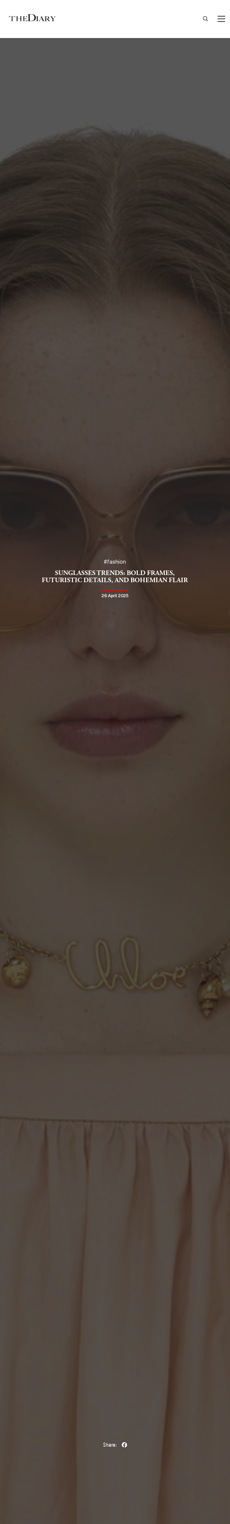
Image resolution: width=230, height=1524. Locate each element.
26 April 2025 (115, 595)
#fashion (115, 562)
